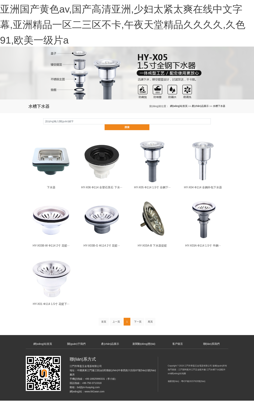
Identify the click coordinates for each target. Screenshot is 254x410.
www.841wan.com (94, 400)
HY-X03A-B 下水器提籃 (152, 255)
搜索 (210, 136)
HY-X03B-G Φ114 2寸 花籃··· (101, 255)
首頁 (103, 331)
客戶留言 (178, 353)
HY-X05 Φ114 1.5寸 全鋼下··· (152, 197)
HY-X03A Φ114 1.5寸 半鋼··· (203, 255)
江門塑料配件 (184, 379)
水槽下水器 (219, 121)
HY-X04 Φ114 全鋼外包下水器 (203, 197)
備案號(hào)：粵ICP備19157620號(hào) (186, 390)
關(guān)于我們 (76, 353)
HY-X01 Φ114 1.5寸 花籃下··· (51, 313)
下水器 (51, 197)
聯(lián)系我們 (211, 353)
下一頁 (137, 331)
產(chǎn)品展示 (200, 121)
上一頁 (116, 331)
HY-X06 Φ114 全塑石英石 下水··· (101, 197)
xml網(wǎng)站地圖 (177, 383)
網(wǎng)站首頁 (179, 121)
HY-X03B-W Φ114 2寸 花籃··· (51, 255)
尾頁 (150, 331)
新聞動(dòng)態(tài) (144, 353)
